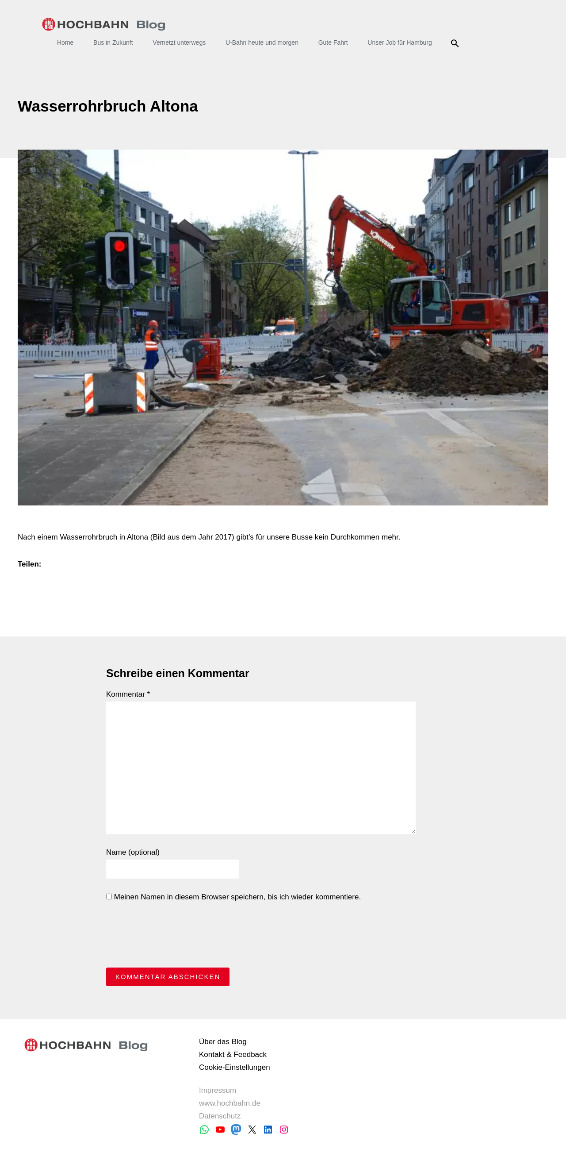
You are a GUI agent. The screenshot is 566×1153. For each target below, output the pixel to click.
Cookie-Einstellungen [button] (234, 1067)
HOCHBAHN (103, 24)
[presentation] (173, 937)
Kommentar (128, 694)
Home (65, 42)
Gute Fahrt (333, 42)
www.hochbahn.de (229, 1103)
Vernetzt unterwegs (179, 42)
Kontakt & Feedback (233, 1054)
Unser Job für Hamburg (399, 42)
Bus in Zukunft (113, 42)
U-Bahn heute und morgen (262, 42)
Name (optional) (133, 852)
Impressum (217, 1090)
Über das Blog (223, 1041)
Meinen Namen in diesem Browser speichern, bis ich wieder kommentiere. (233, 897)
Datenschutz (220, 1116)
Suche (456, 43)
